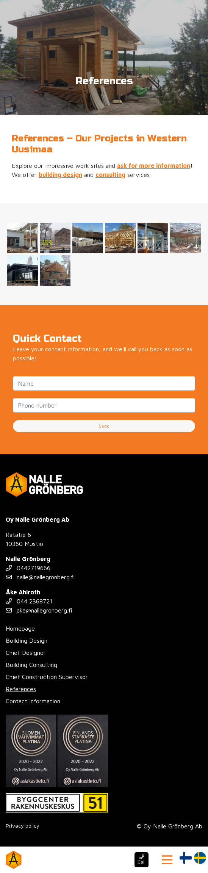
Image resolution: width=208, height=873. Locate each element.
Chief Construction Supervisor (47, 676)
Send (104, 426)
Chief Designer (26, 652)
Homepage (20, 628)
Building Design (26, 640)
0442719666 (28, 567)
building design (60, 174)
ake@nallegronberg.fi (39, 610)
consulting (110, 174)
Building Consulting (31, 664)
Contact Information (33, 701)
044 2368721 (29, 601)
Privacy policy (22, 825)
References (21, 688)
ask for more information (153, 165)
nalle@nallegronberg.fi (40, 577)
